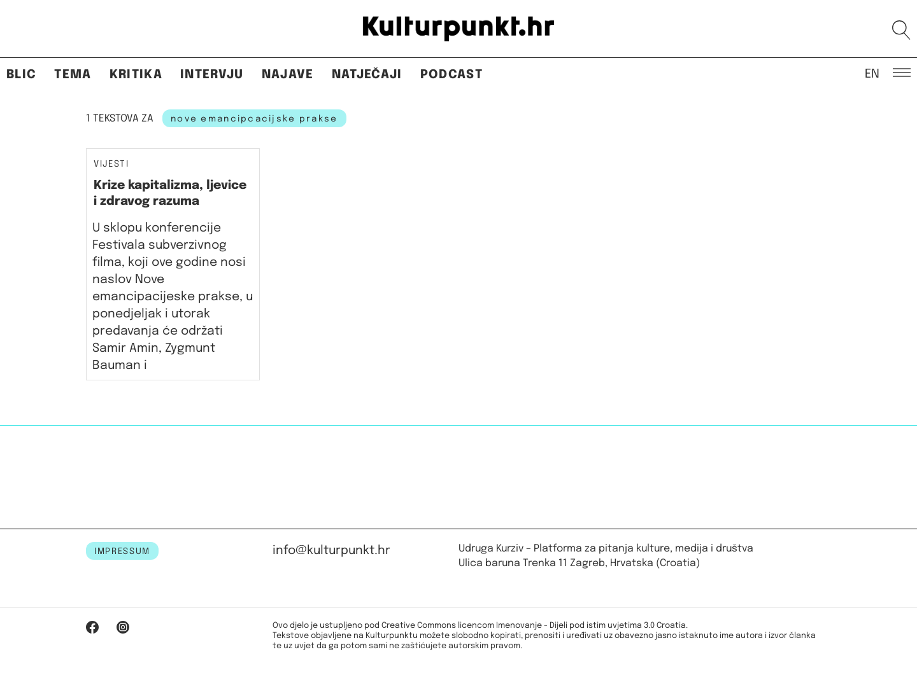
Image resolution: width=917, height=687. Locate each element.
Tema (72, 75)
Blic (21, 75)
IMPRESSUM (122, 551)
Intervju (212, 75)
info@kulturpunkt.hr (331, 551)
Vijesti (111, 164)
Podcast (451, 75)
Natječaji (367, 75)
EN (872, 73)
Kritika (136, 75)
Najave (288, 75)
